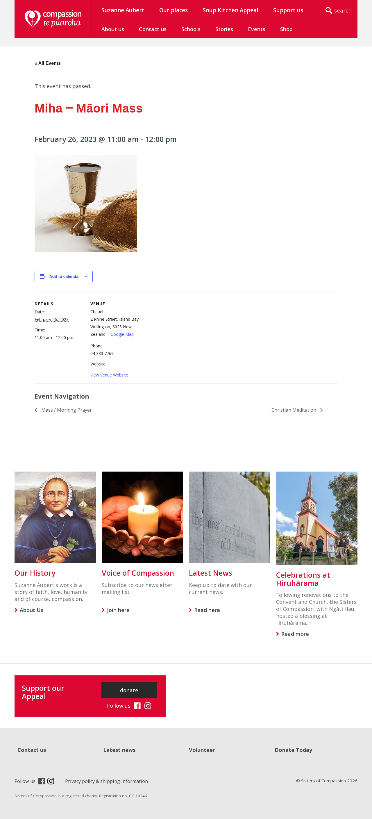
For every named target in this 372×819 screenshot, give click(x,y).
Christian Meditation (294, 410)
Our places (173, 10)
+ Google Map (120, 334)
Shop (286, 29)
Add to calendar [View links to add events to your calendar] (64, 276)
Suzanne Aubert (122, 10)
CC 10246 (138, 795)
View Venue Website (109, 375)
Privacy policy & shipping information (106, 781)
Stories (224, 29)
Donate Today (293, 749)
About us (112, 29)
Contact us (153, 29)
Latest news (119, 749)
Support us (288, 10)
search (343, 10)
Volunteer (202, 749)
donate (129, 690)
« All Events (48, 63)
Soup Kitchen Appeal (230, 10)
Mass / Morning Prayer (66, 410)
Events (256, 29)
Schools (191, 29)
